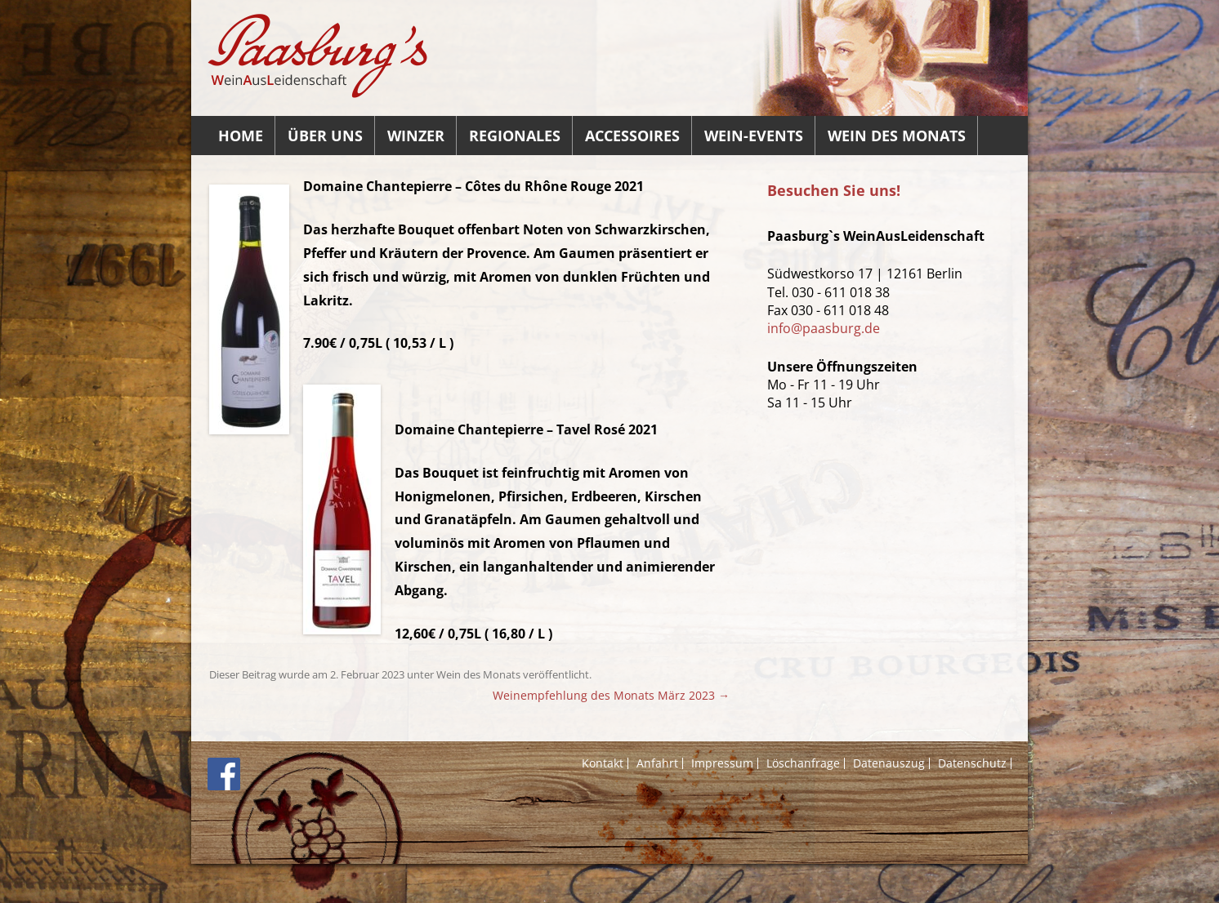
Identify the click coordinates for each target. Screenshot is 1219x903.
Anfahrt (657, 763)
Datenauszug (889, 763)
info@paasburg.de (823, 328)
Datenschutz (972, 763)
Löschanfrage (803, 763)
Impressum (722, 763)
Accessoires (632, 135)
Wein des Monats (897, 135)
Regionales (514, 135)
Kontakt (602, 763)
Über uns (325, 135)
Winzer (415, 135)
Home (240, 135)
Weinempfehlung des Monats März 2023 (611, 695)
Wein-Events (753, 135)
